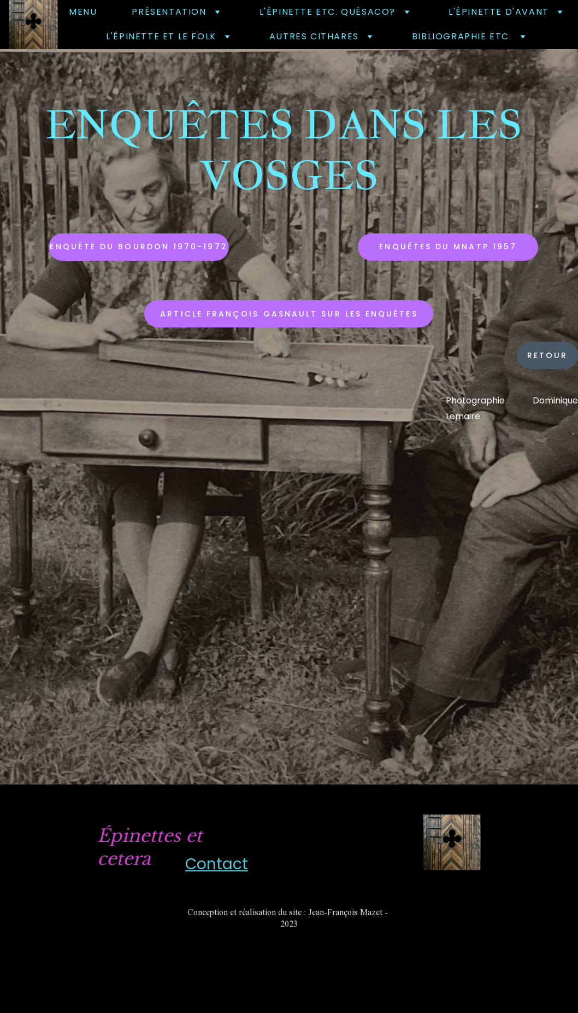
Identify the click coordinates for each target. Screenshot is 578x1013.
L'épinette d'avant (499, 11)
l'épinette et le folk (161, 36)
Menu (83, 11)
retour (547, 355)
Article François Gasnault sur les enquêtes (288, 313)
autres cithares (314, 36)
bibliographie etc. (462, 36)
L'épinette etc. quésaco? (327, 11)
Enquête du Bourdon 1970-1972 (138, 246)
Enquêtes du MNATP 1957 (448, 246)
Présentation (169, 11)
